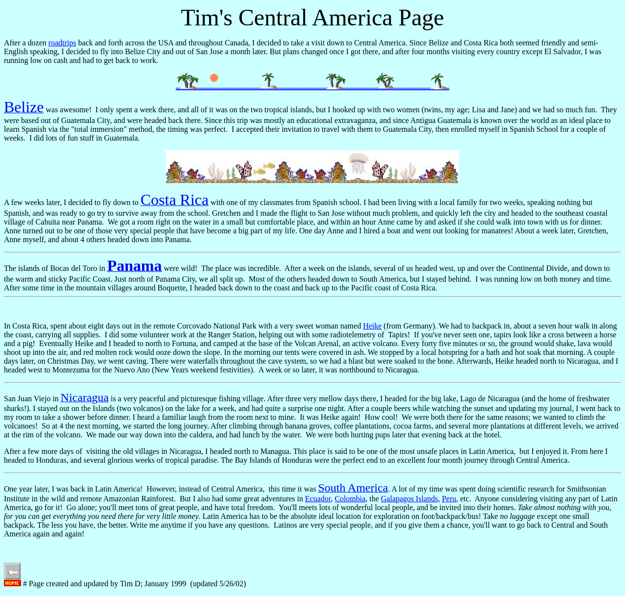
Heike (372, 326)
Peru (449, 498)
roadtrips (62, 43)
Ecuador (318, 498)
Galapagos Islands (409, 498)
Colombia (349, 498)
